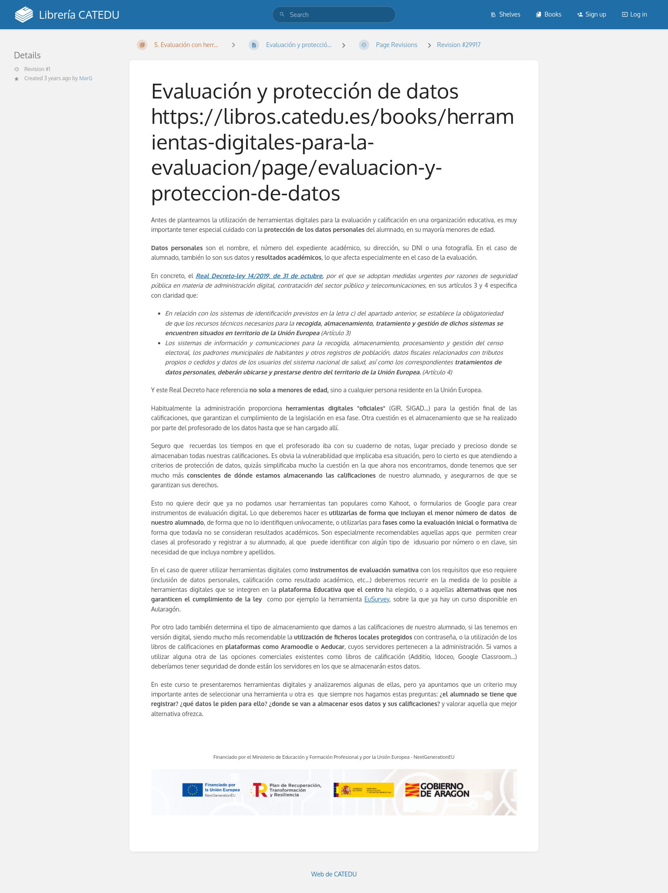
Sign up (591, 14)
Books (548, 14)
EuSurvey (376, 599)
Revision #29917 (459, 44)
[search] (334, 15)
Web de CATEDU (334, 874)
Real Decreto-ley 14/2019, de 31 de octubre (259, 275)
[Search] (282, 14)
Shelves (505, 14)
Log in (634, 14)
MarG (85, 78)
